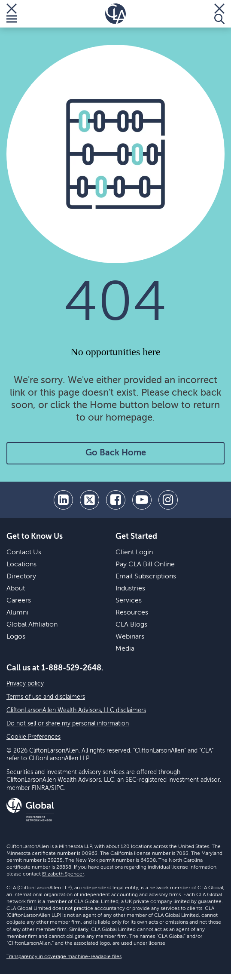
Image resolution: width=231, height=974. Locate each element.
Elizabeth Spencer (63, 874)
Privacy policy (25, 684)
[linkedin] (63, 500)
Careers (18, 600)
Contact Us (23, 552)
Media (125, 648)
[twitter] (89, 500)
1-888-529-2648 (71, 668)
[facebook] (115, 500)
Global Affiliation (32, 624)
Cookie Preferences (33, 737)
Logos (15, 636)
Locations (21, 564)
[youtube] (142, 500)
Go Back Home (115, 453)
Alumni (17, 612)
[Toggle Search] (219, 13)
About (15, 588)
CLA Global (210, 888)
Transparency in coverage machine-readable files (64, 956)
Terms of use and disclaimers (45, 697)
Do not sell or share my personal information (67, 724)
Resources (132, 612)
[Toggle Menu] (11, 13)
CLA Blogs (131, 624)
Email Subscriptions (146, 576)
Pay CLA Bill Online (145, 564)
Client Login (134, 552)
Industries (130, 588)
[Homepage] (115, 14)
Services (129, 600)
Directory (21, 576)
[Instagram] (168, 500)
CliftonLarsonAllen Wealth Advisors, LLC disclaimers (76, 710)
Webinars (130, 636)
